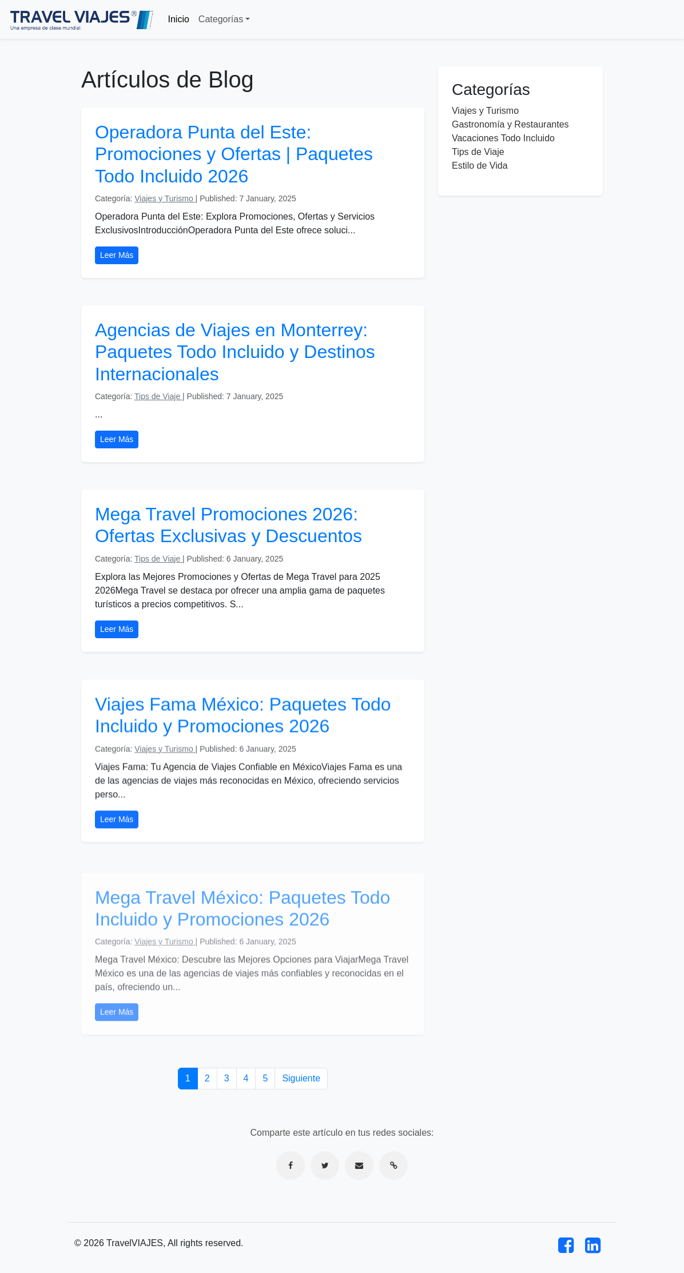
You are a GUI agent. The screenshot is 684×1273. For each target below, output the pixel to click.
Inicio (178, 19)
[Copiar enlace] (393, 1165)
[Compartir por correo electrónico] (359, 1165)
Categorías (220, 19)
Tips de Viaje (158, 396)
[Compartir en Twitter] (325, 1165)
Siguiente (301, 1078)
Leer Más (116, 255)
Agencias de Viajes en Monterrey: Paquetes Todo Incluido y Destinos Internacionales (235, 352)
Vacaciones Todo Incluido (503, 138)
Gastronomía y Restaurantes (510, 124)
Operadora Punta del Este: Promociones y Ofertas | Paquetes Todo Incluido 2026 (234, 154)
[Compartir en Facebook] (290, 1165)
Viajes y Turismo (164, 198)
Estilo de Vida (480, 165)
